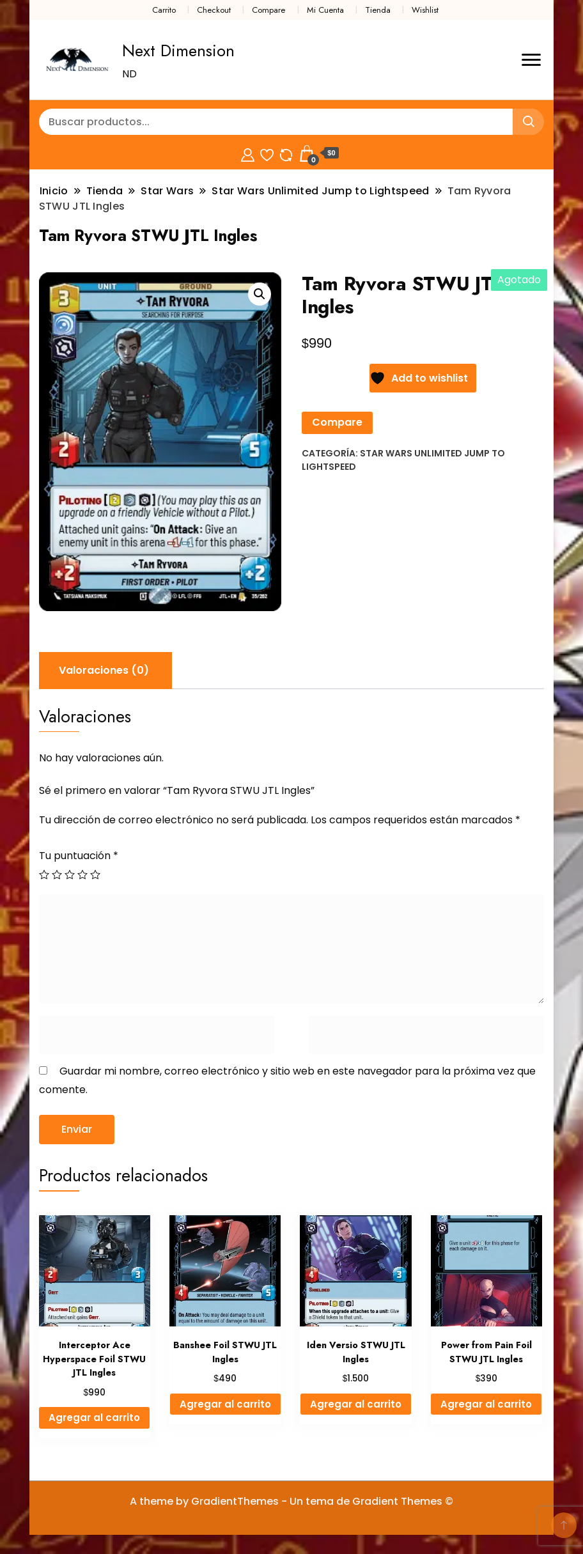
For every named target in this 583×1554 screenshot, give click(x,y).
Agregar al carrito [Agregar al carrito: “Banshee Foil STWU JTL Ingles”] (225, 1404)
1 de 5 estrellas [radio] (44, 874)
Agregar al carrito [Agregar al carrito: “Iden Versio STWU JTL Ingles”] (355, 1404)
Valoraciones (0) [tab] (104, 670)
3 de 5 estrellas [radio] (70, 874)
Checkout (214, 10)
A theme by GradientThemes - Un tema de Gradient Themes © (291, 1501)
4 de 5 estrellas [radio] (82, 874)
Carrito (164, 10)
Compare (268, 10)
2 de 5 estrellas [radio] (57, 874)
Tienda (378, 10)
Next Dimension (178, 50)
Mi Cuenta (325, 10)
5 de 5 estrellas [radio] (95, 874)
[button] (259, 294)
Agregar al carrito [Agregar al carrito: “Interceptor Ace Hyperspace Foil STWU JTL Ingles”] (94, 1417)
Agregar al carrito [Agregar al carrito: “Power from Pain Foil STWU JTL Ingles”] (486, 1404)
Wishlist (425, 10)
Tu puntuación (78, 855)
